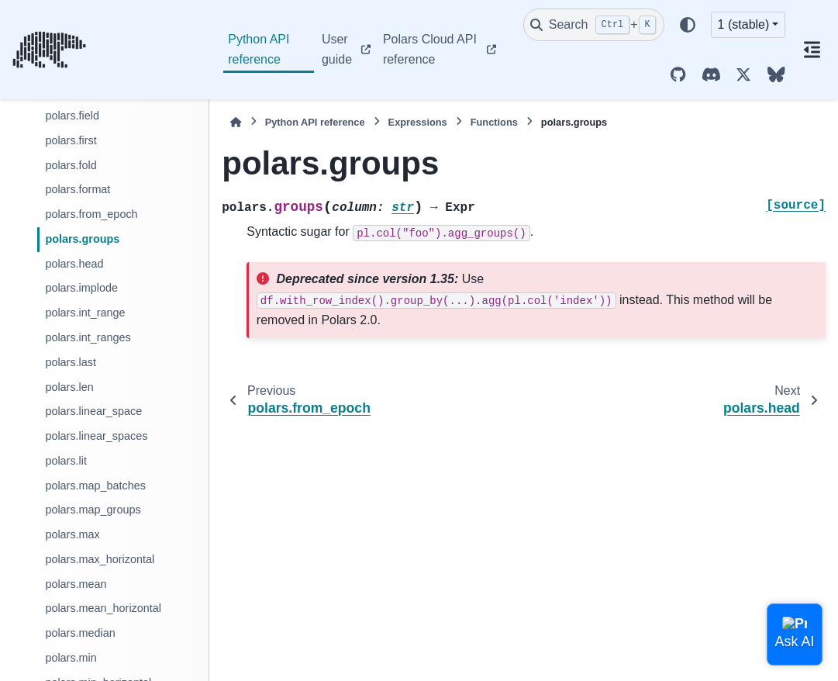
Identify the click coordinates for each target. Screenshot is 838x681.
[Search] (593, 25)
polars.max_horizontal (99, 559)
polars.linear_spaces (96, 436)
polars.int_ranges (87, 337)
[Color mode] (687, 25)
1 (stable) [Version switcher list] (744, 24)
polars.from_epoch (91, 214)
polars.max (72, 534)
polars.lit (66, 461)
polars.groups (82, 239)
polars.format (77, 189)
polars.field (72, 115)
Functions (494, 122)
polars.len (69, 387)
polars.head (74, 264)
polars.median (80, 633)
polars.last (70, 362)
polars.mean (75, 584)
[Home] (235, 122)
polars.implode (81, 288)
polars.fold (70, 165)
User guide (337, 49)
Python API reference (258, 49)
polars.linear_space (93, 411)
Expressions (417, 122)
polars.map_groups (92, 509)
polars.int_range (85, 312)
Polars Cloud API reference (430, 49)
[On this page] (812, 49)
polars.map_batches (95, 485)
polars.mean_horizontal (103, 608)
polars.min (70, 658)
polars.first (70, 140)
